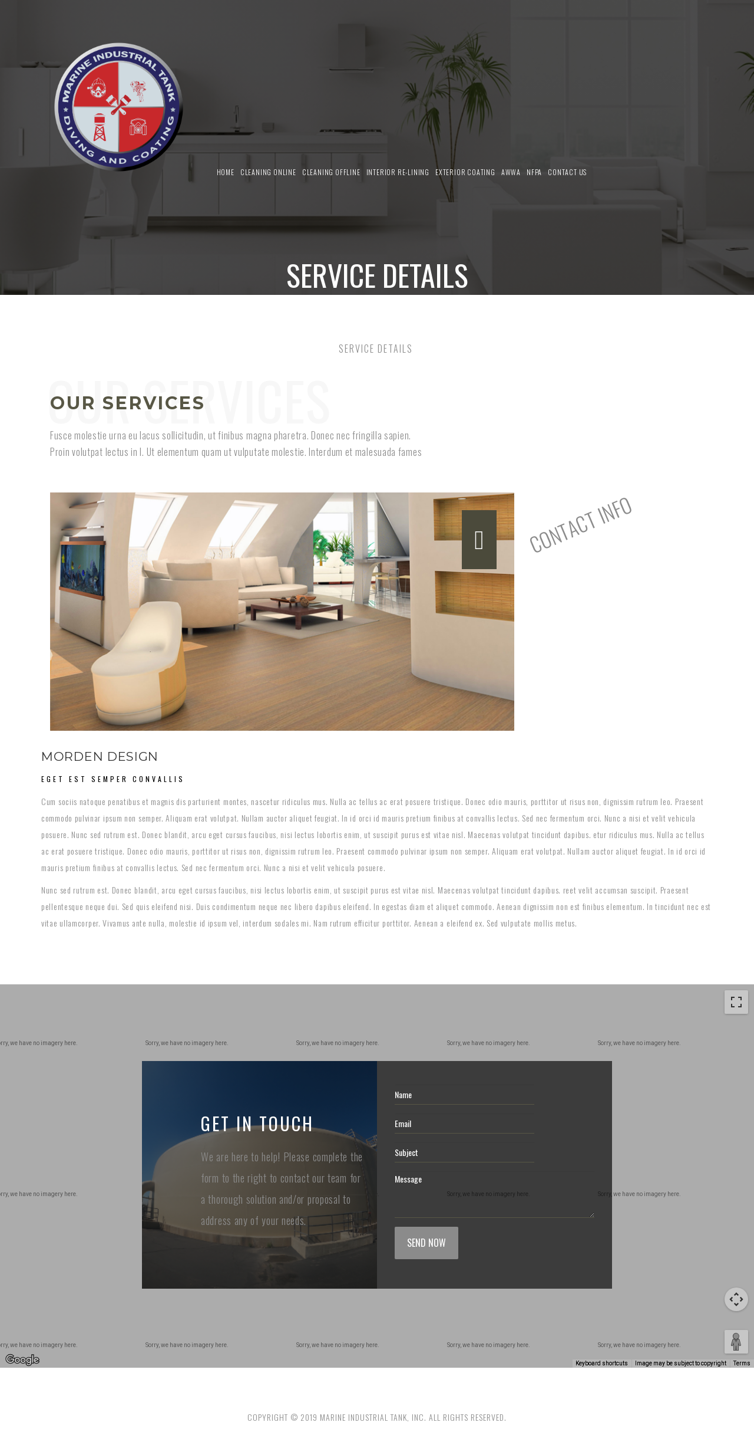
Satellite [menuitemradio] (75, 1002)
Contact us (567, 172)
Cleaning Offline (331, 172)
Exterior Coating (465, 172)
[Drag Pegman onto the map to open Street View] (736, 1342)
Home (225, 172)
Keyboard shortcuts (602, 1363)
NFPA (534, 172)
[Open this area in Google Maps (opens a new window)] (22, 1360)
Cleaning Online (268, 172)
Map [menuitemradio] (26, 1002)
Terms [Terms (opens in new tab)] (741, 1363)
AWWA (511, 172)
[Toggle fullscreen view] (736, 1002)
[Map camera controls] (736, 1299)
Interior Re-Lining (397, 172)
